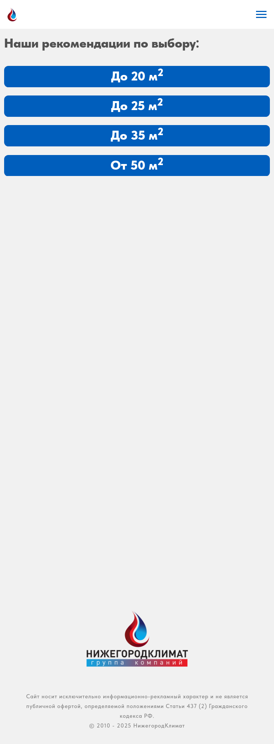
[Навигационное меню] (261, 14)
